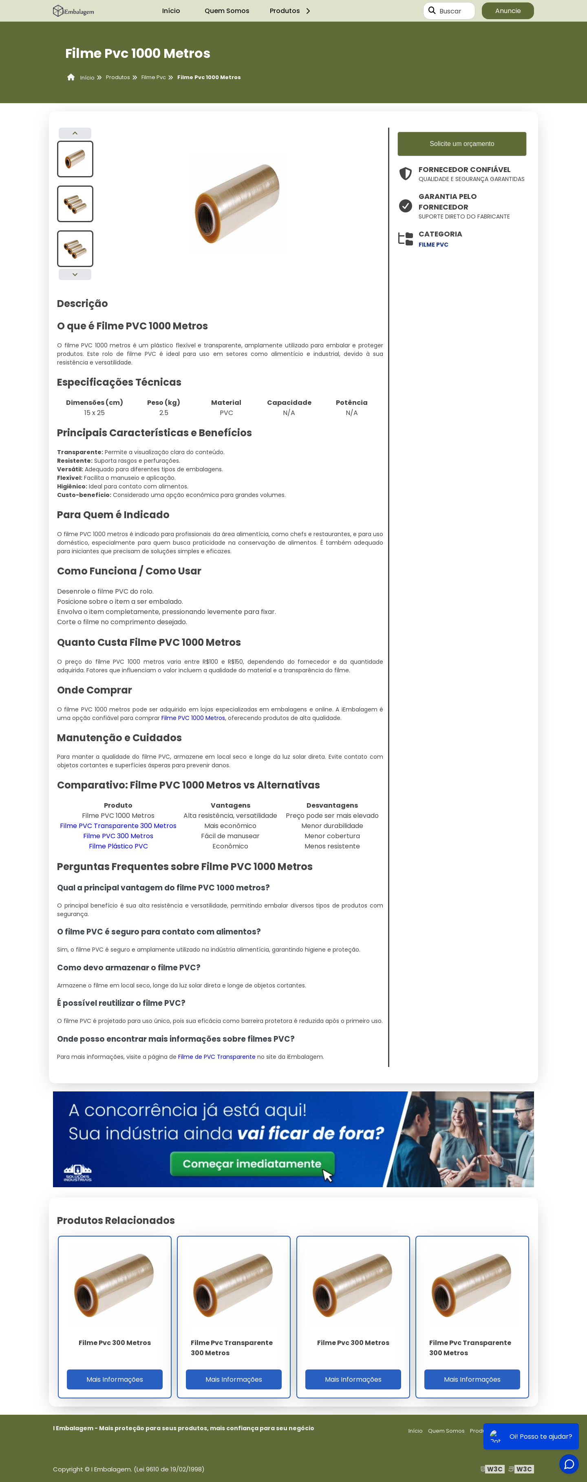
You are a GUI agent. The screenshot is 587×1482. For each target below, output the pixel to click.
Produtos (291, 10)
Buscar (450, 10)
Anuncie (508, 10)
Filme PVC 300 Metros (118, 836)
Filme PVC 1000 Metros (193, 718)
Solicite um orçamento (462, 143)
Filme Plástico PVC (118, 846)
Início (171, 10)
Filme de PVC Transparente (217, 1057)
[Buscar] (432, 11)
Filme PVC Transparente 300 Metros (118, 825)
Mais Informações (114, 1379)
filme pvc (433, 245)
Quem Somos (227, 10)
